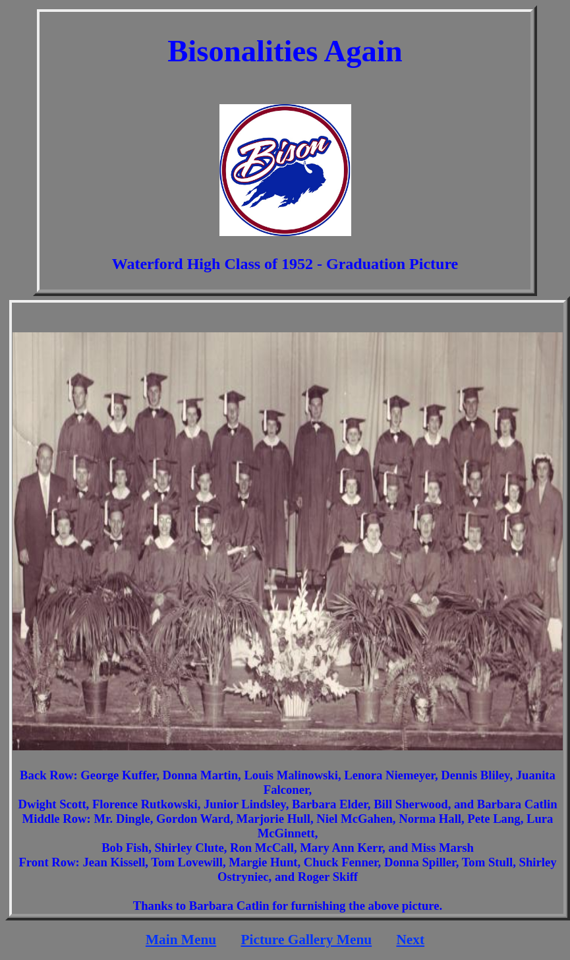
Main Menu (181, 939)
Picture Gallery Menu (306, 939)
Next (410, 939)
